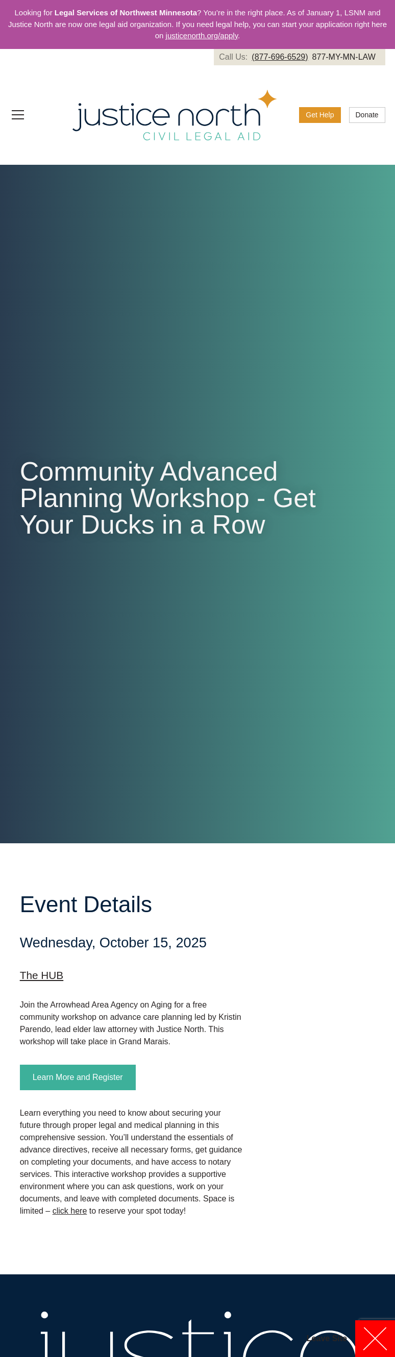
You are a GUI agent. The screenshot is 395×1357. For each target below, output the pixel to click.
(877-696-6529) (280, 57)
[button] (31, 115)
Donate (367, 115)
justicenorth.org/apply (202, 35)
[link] (299, 57)
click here (70, 1211)
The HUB (42, 975)
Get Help (320, 115)
